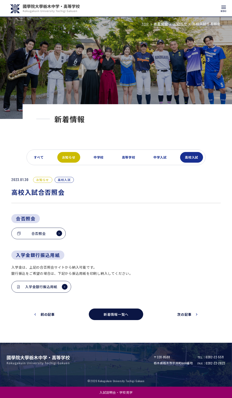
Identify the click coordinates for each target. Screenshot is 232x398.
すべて (39, 157)
